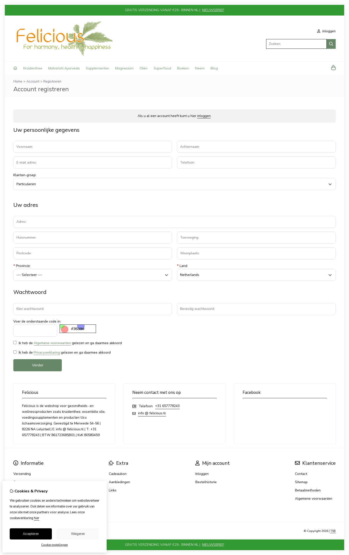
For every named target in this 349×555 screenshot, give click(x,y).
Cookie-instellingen (54, 545)
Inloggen (202, 474)
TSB (333, 531)
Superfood (162, 68)
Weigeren (78, 534)
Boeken (183, 68)
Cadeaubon (118, 474)
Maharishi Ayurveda (64, 68)
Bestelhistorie (206, 482)
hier (36, 518)
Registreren (52, 81)
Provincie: (22, 266)
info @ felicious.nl (152, 413)
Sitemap (301, 482)
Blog (214, 68)
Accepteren (31, 534)
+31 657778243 (167, 406)
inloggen (326, 31)
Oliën (144, 68)
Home (17, 81)
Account (32, 81)
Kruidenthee (32, 68)
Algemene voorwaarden (52, 343)
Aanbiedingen (119, 482)
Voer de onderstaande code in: (37, 321)
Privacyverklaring (47, 352)
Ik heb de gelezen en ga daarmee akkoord (67, 343)
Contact (301, 474)
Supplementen (97, 68)
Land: (182, 266)
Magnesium (124, 68)
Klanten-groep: (24, 175)
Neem (200, 68)
